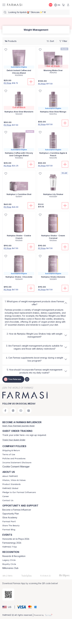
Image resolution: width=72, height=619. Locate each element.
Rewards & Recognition (13, 556)
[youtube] (21, 411)
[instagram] (13, 411)
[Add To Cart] (31, 81)
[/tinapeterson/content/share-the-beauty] (10, 525)
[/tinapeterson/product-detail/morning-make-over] (53, 62)
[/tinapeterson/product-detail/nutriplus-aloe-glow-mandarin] (19, 103)
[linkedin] (29, 411)
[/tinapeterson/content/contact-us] (7, 500)
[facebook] (5, 411)
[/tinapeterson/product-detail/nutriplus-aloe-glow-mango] (53, 103)
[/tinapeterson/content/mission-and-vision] (14, 480)
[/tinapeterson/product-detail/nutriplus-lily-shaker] (53, 185)
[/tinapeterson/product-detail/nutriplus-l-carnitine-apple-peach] (53, 145)
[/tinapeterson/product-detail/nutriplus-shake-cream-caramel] (53, 228)
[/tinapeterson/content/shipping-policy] (11, 450)
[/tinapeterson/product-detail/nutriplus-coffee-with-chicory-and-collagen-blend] (19, 145)
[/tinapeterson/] (14, 4)
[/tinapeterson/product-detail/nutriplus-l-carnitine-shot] (19, 185)
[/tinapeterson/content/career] (5, 496)
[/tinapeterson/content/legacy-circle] (9, 560)
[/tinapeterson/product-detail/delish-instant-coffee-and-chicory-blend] (19, 63)
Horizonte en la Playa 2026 (15, 539)
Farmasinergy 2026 (11, 543)
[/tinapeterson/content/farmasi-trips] (9, 547)
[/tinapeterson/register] (18, 425)
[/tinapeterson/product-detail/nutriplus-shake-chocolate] (19, 268)
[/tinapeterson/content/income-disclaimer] (16, 462)
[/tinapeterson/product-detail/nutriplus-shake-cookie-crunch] (19, 228)
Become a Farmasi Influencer (16, 510)
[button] (8, 607)
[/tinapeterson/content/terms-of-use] (8, 454)
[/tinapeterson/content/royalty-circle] (9, 564)
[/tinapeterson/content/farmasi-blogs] (8, 529)
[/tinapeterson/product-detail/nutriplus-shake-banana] (53, 268)
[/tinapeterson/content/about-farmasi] (10, 476)
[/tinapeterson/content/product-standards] (11, 484)
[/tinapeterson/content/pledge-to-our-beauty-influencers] (19, 492)
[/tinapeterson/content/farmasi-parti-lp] (9, 521)
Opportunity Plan (10, 513)
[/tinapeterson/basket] (63, 4)
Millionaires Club (10, 568)
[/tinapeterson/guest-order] (13, 440)
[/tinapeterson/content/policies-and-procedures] (13, 458)
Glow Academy (9, 517)
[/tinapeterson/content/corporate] (10, 488)
